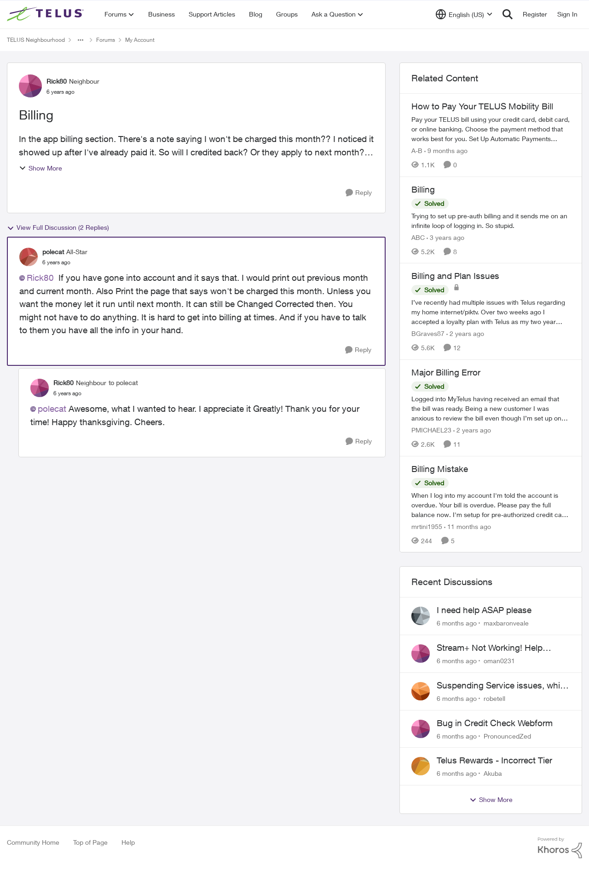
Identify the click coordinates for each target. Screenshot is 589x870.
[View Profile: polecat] (28, 257)
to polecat (123, 383)
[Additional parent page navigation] (80, 40)
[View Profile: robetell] (420, 691)
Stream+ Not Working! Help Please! (490, 648)
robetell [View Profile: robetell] (494, 698)
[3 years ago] (445, 237)
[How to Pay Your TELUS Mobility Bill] (490, 128)
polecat (52, 409)
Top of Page (90, 842)
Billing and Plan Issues (455, 276)
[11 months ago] (467, 526)
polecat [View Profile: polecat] (53, 252)
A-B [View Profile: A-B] (416, 150)
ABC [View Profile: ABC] (418, 237)
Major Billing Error (445, 372)
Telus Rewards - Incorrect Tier (494, 760)
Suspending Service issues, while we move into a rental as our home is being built (501, 685)
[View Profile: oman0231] (420, 653)
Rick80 (40, 278)
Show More (40, 168)
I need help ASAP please (484, 610)
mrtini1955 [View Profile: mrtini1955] (426, 526)
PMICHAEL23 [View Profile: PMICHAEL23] (431, 430)
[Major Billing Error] (490, 408)
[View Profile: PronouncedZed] (420, 729)
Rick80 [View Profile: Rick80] (56, 81)
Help (128, 842)
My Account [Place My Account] (140, 39)
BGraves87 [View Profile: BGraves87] (428, 333)
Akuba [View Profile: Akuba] (493, 773)
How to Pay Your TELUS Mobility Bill (482, 106)
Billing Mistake (439, 469)
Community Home (33, 842)
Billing (423, 189)
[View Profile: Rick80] (30, 85)
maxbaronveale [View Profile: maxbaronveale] (506, 623)
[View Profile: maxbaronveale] (420, 616)
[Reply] (359, 193)
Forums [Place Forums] (105, 39)
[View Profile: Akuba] (420, 766)
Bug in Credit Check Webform (495, 723)
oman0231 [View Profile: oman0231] (499, 661)
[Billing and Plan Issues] (490, 311)
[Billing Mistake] (490, 504)
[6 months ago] (457, 623)
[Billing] (490, 220)
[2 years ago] (465, 333)
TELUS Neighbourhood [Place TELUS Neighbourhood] (36, 39)
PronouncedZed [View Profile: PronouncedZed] (507, 735)
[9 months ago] (446, 150)
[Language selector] (464, 14)
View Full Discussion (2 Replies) (58, 227)
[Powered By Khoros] (560, 848)
